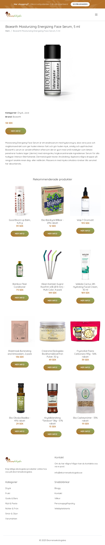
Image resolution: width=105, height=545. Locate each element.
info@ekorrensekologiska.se (68, 472)
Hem (7, 31)
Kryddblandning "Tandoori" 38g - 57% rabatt (52, 420)
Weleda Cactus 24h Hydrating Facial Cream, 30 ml (85, 287)
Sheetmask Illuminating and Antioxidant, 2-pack (20, 352)
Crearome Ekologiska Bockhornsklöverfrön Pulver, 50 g (52, 354)
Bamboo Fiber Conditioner (20, 285)
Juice (26, 112)
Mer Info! (16, 131)
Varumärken (11, 518)
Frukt (7, 493)
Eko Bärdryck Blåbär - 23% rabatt (52, 221)
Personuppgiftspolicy (65, 503)
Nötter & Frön (11, 508)
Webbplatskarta (62, 508)
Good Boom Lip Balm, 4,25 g (19, 221)
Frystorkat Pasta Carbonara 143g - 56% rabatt (85, 354)
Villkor (57, 498)
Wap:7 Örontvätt (85, 220)
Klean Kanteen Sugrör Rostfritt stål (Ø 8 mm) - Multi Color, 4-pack (53, 287)
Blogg (57, 488)
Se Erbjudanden (80, 4)
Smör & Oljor (11, 513)
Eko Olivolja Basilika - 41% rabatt (19, 419)
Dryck (20, 112)
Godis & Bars (11, 498)
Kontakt (58, 493)
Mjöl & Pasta (11, 503)
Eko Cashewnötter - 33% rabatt (85, 419)
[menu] (96, 15)
